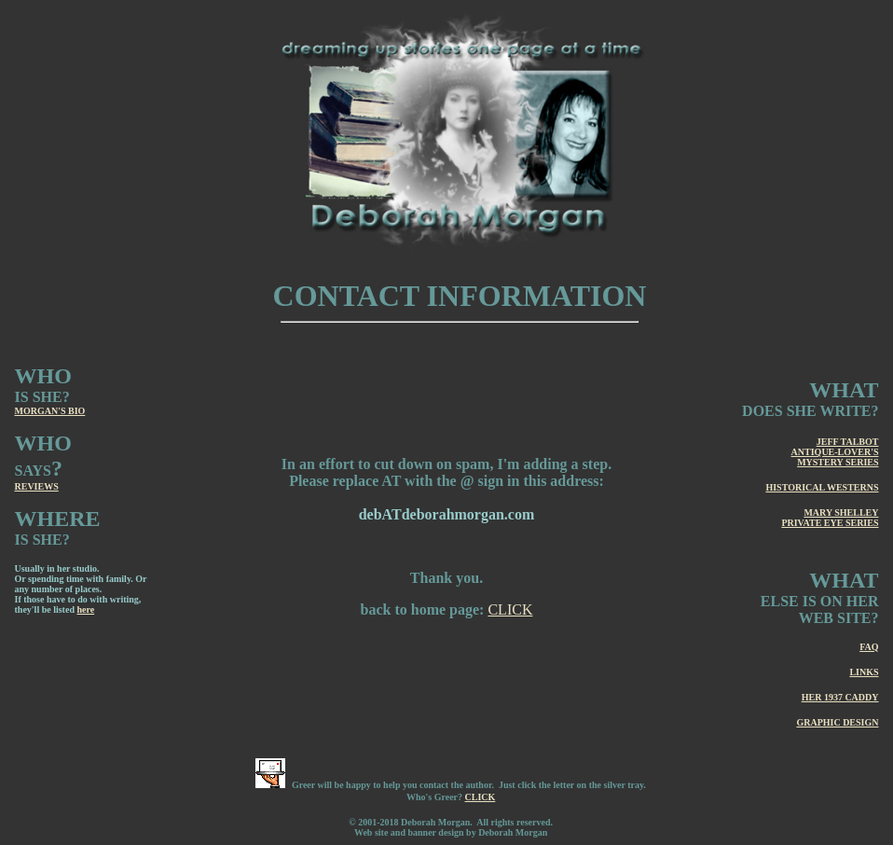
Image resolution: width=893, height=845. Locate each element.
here (85, 609)
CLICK (510, 609)
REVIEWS (37, 486)
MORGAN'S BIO (50, 411)
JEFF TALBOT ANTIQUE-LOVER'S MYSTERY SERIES (835, 451)
